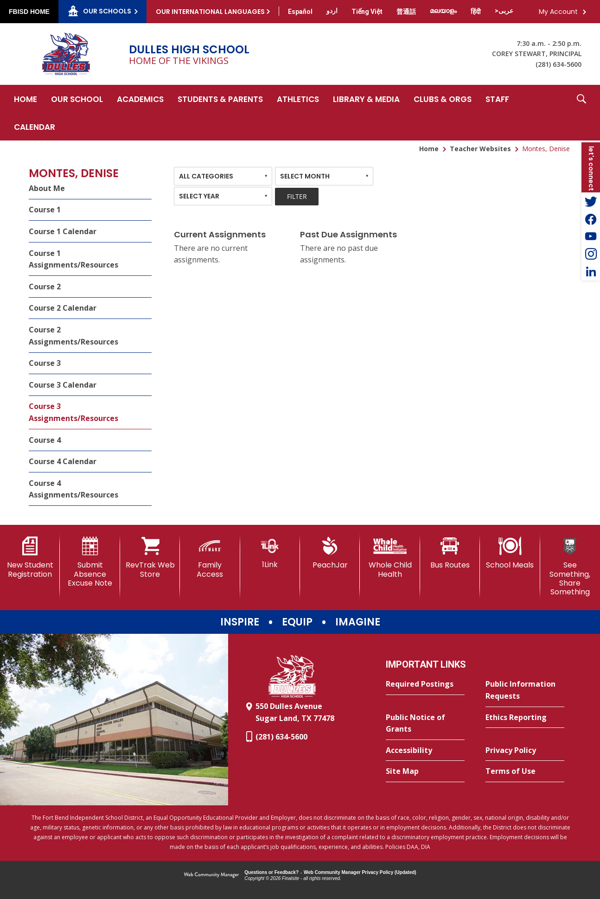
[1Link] (270, 553)
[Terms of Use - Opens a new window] (525, 771)
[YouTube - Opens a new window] (590, 236)
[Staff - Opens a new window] (497, 99)
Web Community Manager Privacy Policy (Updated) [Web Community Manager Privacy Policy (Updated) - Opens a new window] (360, 872)
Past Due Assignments (348, 234)
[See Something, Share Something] (570, 566)
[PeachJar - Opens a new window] (330, 553)
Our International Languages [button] (210, 11)
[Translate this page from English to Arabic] (504, 10)
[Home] (25, 99)
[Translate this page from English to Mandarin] (406, 11)
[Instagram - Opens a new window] (590, 254)
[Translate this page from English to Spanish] (300, 11)
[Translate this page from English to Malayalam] (443, 10)
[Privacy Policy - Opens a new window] (525, 750)
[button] (581, 112)
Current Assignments (220, 234)
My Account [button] (558, 11)
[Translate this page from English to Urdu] (332, 10)
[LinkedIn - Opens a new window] (590, 271)
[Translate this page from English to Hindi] (475, 11)
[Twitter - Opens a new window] (590, 201)
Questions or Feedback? (271, 872)
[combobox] (223, 176)
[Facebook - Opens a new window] (590, 218)
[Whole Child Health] (389, 557)
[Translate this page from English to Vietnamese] (367, 11)
